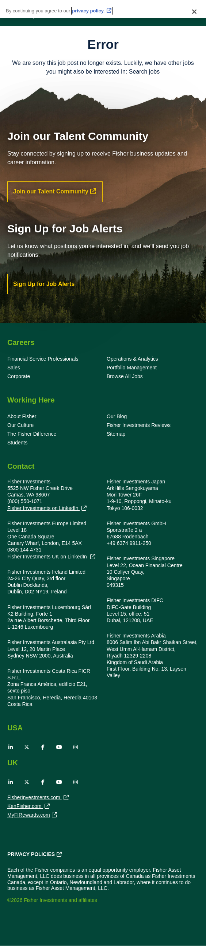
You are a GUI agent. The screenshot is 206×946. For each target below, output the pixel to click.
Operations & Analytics (132, 359)
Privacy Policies (31, 854)
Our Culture (20, 425)
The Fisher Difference (31, 434)
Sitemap (116, 434)
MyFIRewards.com (28, 815)
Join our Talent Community (50, 191)
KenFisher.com (25, 806)
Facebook (43, 747)
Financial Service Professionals (43, 359)
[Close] (194, 9)
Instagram (75, 747)
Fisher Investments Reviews (139, 425)
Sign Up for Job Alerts (44, 284)
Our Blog (117, 416)
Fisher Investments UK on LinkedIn (47, 557)
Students (17, 442)
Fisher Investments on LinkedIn (43, 508)
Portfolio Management (132, 367)
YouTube (59, 747)
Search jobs (144, 71)
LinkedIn (10, 747)
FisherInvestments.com (34, 798)
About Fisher (21, 416)
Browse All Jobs (125, 376)
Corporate (18, 376)
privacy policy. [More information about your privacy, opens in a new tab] (88, 8)
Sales (13, 367)
